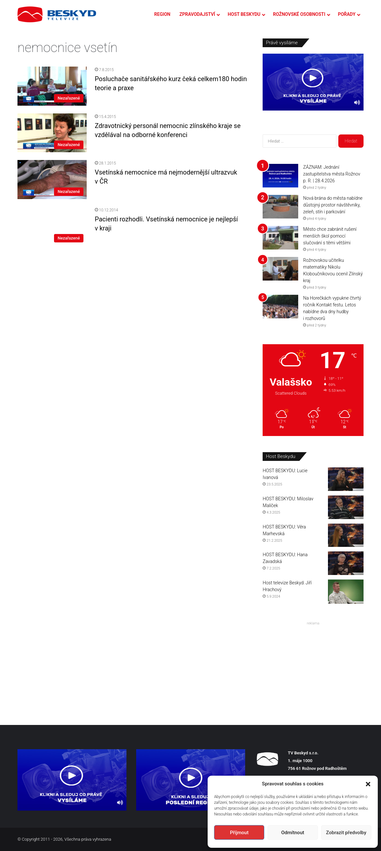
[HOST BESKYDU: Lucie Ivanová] (346, 479)
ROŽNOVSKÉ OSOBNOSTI (299, 14)
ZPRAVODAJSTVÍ (197, 14)
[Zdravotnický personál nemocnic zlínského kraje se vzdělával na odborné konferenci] (52, 132)
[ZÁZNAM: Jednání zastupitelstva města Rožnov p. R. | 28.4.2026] (280, 175)
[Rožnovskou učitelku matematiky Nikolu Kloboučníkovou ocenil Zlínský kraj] (280, 269)
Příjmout (239, 832)
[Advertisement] (313, 668)
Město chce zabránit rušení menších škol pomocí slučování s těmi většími (329, 236)
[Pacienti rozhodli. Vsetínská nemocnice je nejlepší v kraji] (52, 226)
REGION (162, 14)
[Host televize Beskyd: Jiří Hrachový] (346, 592)
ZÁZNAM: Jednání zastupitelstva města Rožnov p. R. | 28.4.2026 (331, 174)
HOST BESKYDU (244, 14)
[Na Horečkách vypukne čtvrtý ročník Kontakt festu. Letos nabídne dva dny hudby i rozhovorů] (280, 306)
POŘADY (346, 14)
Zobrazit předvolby (346, 832)
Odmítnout (292, 832)
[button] (368, 784)
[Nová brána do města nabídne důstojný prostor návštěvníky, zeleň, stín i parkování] (280, 206)
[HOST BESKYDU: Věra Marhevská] (346, 535)
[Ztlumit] (357, 102)
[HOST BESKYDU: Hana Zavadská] (346, 563)
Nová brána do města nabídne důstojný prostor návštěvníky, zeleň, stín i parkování (333, 205)
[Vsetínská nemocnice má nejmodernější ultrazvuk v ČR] (52, 179)
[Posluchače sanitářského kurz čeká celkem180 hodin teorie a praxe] (52, 86)
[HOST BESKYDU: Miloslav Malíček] (346, 507)
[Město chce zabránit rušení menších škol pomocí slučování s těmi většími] (280, 238)
